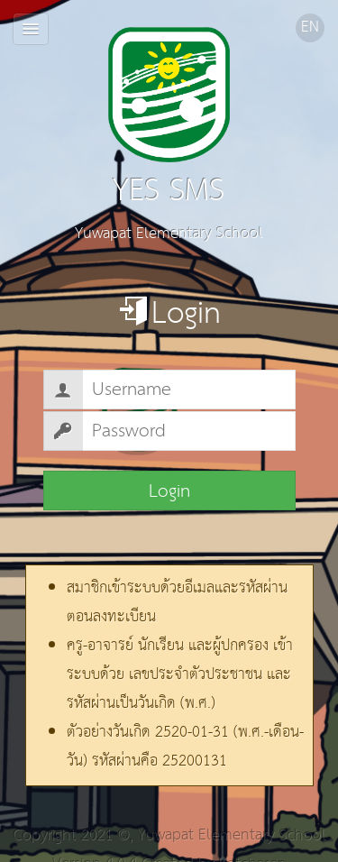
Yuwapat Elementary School (231, 835)
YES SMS (169, 123)
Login (169, 491)
